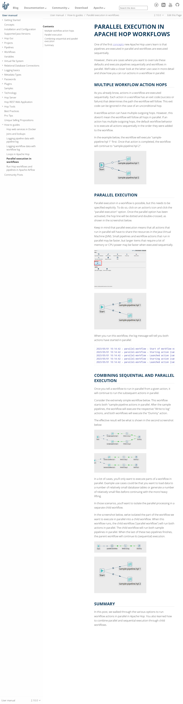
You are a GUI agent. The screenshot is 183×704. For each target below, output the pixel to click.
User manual (9, 15)
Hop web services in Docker (21, 129)
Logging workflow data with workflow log (21, 147)
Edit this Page (174, 15)
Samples (8, 88)
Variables (9, 56)
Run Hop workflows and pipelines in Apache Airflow (21, 168)
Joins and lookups (16, 134)
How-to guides (12, 124)
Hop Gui (8, 38)
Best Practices (11, 111)
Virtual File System (13, 61)
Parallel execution (53, 34)
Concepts (9, 24)
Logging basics (12, 70)
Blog (15, 8)
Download (81, 8)
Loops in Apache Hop (18, 154)
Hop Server (10, 97)
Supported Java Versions (17, 33)
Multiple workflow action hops (59, 30)
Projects (8, 43)
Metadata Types (12, 74)
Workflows (9, 52)
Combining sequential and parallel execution (61, 40)
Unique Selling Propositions (18, 120)
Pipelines (9, 47)
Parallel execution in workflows (19, 160)
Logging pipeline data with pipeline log (20, 140)
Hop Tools (9, 106)
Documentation (34, 8)
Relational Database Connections (21, 65)
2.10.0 (157, 15)
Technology (10, 93)
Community (59, 8)
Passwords (10, 79)
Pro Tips (8, 115)
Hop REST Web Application (18, 102)
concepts (118, 44)
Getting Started (12, 20)
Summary (49, 45)
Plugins (8, 84)
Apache (98, 8)
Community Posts (13, 174)
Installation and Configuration (20, 29)
